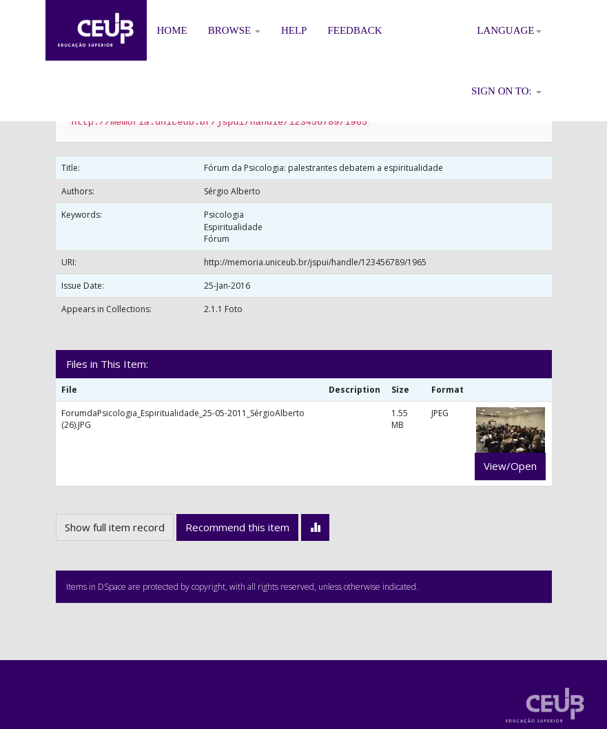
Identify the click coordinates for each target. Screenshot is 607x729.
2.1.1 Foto (223, 309)
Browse (234, 30)
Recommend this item (237, 527)
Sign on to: (506, 90)
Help (294, 30)
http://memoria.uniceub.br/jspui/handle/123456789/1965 (315, 262)
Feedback (354, 30)
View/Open (510, 466)
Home (172, 30)
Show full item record (115, 527)
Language (509, 30)
